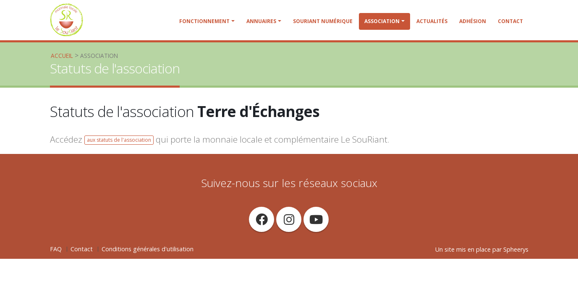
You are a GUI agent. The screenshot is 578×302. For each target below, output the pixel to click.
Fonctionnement (204, 21)
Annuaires (261, 21)
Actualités (431, 21)
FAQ (56, 249)
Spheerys (515, 249)
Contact (510, 21)
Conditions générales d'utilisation (148, 249)
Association (382, 21)
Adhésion (472, 21)
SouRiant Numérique (323, 21)
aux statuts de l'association (119, 139)
